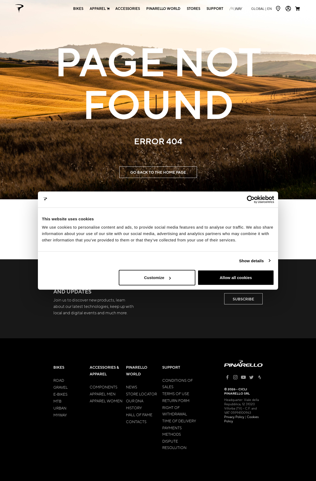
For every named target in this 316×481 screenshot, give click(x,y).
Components (103, 386)
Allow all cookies (236, 277)
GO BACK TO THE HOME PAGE (158, 172)
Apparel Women (106, 400)
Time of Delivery (179, 420)
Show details (251, 260)
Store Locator (141, 393)
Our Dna (134, 400)
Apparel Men (103, 393)
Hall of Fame (139, 414)
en (261, 8)
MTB (57, 401)
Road (58, 380)
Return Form (175, 400)
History (134, 407)
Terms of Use (175, 393)
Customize (157, 277)
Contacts (136, 421)
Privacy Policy (234, 417)
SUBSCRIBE (243, 298)
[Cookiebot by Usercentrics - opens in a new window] (250, 199)
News (131, 386)
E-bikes (60, 394)
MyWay (60, 414)
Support (171, 367)
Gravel (60, 387)
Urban (59, 408)
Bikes (58, 367)
